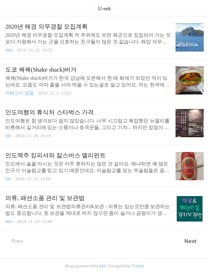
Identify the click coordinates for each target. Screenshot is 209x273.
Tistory (137, 265)
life (8, 135)
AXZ (102, 265)
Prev (14, 241)
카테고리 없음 (19, 93)
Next (194, 241)
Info (9, 50)
